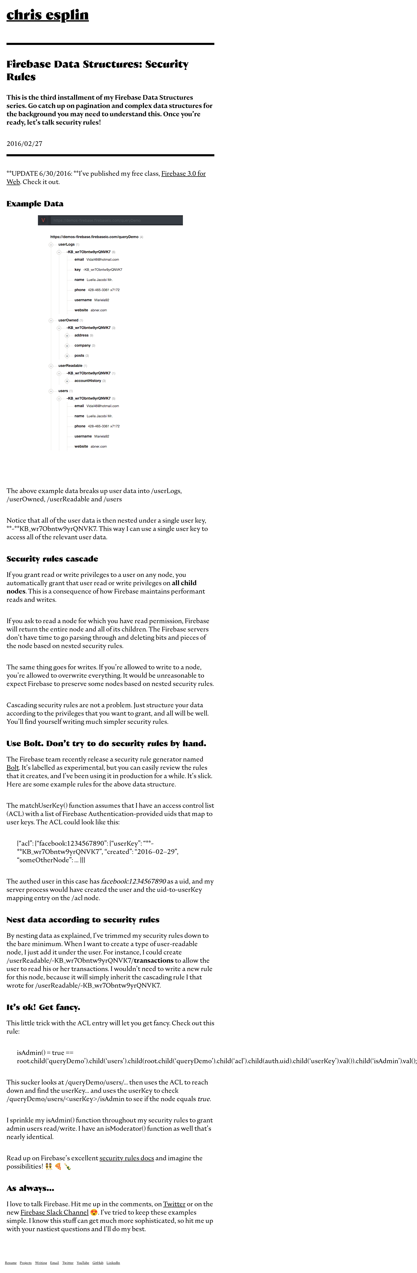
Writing (41, 1263)
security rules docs (127, 1158)
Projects (26, 1263)
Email (54, 1263)
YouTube (83, 1263)
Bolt (12, 767)
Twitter (174, 1204)
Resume (11, 1263)
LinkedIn (113, 1263)
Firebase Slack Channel (55, 1212)
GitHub (97, 1263)
